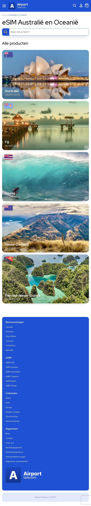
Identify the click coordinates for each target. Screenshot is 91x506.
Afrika (8, 398)
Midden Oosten (13, 412)
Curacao (9, 341)
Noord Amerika (12, 421)
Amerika (9, 331)
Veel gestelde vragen (16, 456)
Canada (9, 327)
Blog (8, 433)
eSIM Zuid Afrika (13, 372)
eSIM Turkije (11, 385)
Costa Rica (10, 345)
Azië (8, 402)
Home (4, 15)
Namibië (9, 350)
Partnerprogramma (14, 452)
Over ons (10, 443)
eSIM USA (10, 362)
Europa (9, 407)
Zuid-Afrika (11, 336)
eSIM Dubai (11, 381)
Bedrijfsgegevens (14, 447)
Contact (9, 438)
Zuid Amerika (12, 416)
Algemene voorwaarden (17, 461)
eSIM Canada (12, 367)
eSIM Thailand (12, 376)
